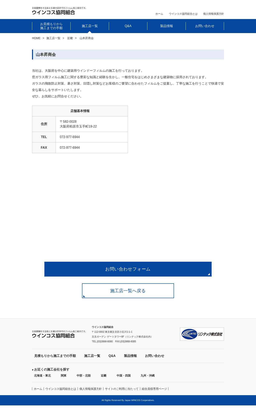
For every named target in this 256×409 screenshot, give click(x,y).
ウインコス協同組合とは (183, 13)
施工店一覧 (53, 38)
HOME (36, 38)
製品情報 (166, 26)
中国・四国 (124, 379)
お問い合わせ (204, 26)
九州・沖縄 (148, 379)
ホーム (159, 13)
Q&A (128, 26)
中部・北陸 (84, 379)
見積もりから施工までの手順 (55, 359)
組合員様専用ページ (154, 392)
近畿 (70, 38)
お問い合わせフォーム (128, 269)
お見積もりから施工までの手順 (51, 26)
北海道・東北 (42, 379)
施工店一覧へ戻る (128, 293)
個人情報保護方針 (213, 13)
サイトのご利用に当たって (122, 392)
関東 (63, 379)
